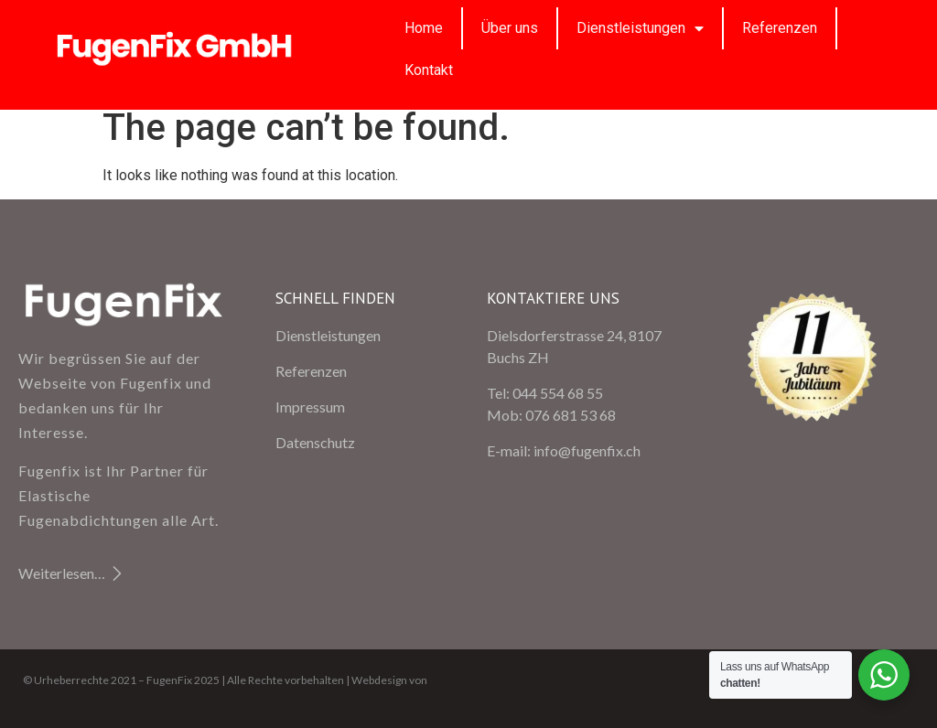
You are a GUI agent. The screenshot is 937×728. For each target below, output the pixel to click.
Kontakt (428, 70)
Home (423, 28)
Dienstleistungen (640, 28)
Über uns (509, 28)
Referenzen (779, 28)
